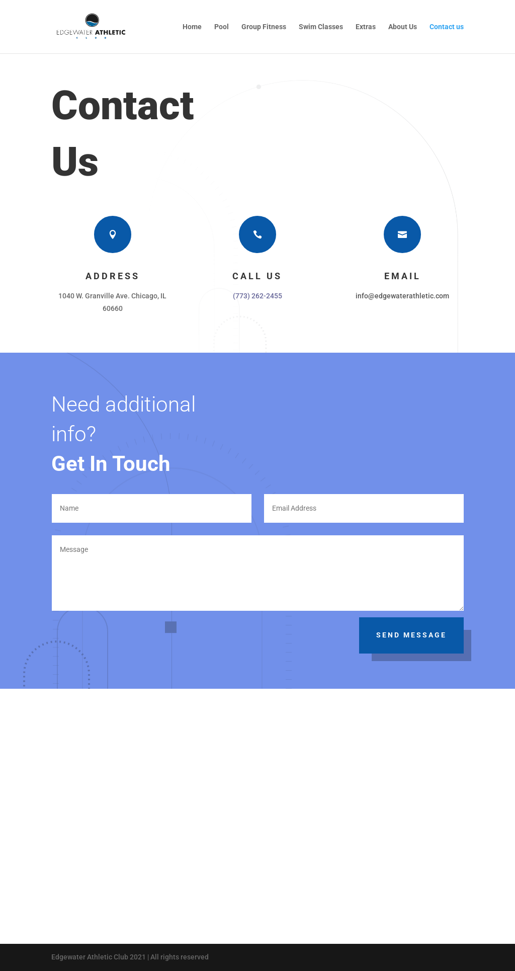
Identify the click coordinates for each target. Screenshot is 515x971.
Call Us (257, 276)
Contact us (447, 27)
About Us (402, 27)
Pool (221, 27)
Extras (366, 27)
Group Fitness (263, 27)
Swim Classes (321, 27)
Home (192, 27)
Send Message (411, 635)
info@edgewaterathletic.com (402, 296)
